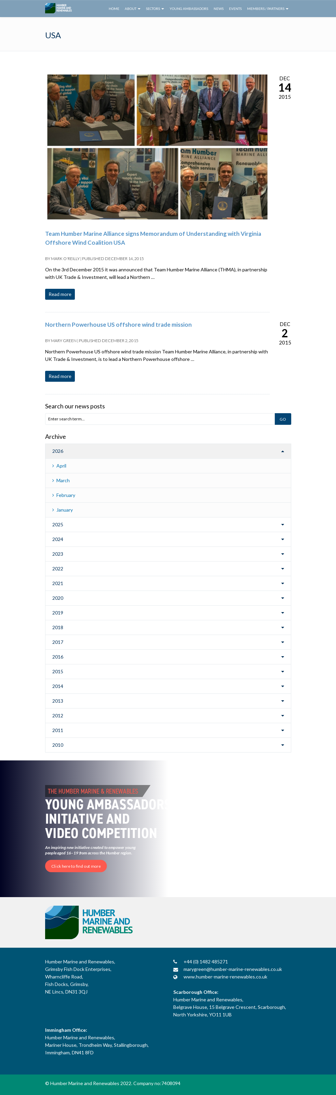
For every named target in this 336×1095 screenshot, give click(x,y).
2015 (57, 671)
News (219, 8)
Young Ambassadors (189, 8)
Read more (60, 294)
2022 (57, 568)
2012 (57, 715)
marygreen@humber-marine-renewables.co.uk (233, 969)
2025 (57, 524)
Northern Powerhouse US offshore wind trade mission (118, 324)
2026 (57, 451)
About (132, 8)
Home (114, 8)
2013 (57, 701)
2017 (57, 642)
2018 (57, 627)
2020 (57, 598)
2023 (57, 554)
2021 (57, 583)
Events (235, 8)
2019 (57, 613)
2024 (57, 539)
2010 (57, 745)
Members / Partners (267, 8)
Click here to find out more (76, 866)
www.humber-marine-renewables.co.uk (225, 976)
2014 (57, 686)
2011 (57, 730)
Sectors (155, 8)
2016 (57, 657)
